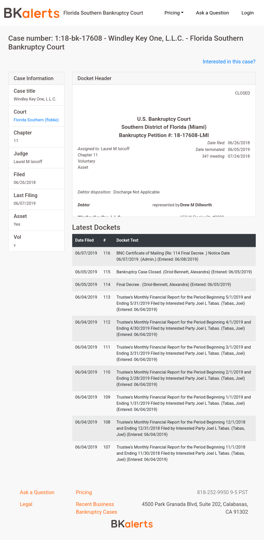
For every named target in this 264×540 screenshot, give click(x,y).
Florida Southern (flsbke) (36, 119)
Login (248, 13)
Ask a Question (212, 13)
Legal (26, 504)
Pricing (84, 492)
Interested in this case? (229, 61)
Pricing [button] (172, 13)
